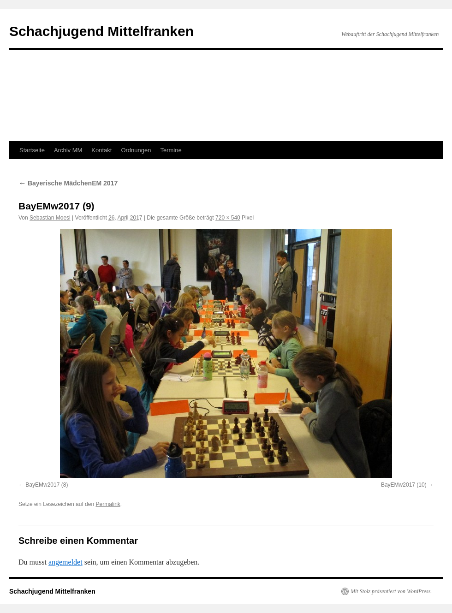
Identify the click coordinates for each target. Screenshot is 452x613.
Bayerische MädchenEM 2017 (68, 183)
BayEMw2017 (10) (404, 485)
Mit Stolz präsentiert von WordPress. (391, 591)
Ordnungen (136, 150)
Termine (170, 150)
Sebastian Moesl (50, 217)
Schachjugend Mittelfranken (101, 31)
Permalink (107, 504)
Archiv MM (68, 150)
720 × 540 (227, 217)
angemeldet (65, 562)
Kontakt (101, 150)
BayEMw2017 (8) (46, 485)
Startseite (32, 150)
